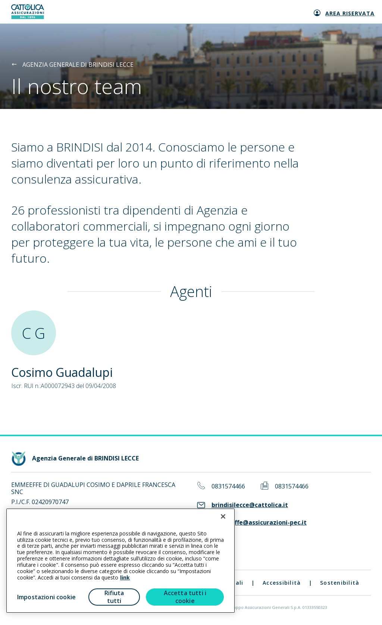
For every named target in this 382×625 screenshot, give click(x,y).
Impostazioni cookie (46, 597)
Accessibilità (282, 582)
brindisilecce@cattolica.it (250, 505)
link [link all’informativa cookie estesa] (125, 577)
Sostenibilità (339, 582)
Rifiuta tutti (114, 597)
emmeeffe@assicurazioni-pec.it (259, 522)
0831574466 (228, 486)
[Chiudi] (223, 516)
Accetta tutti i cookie (185, 597)
